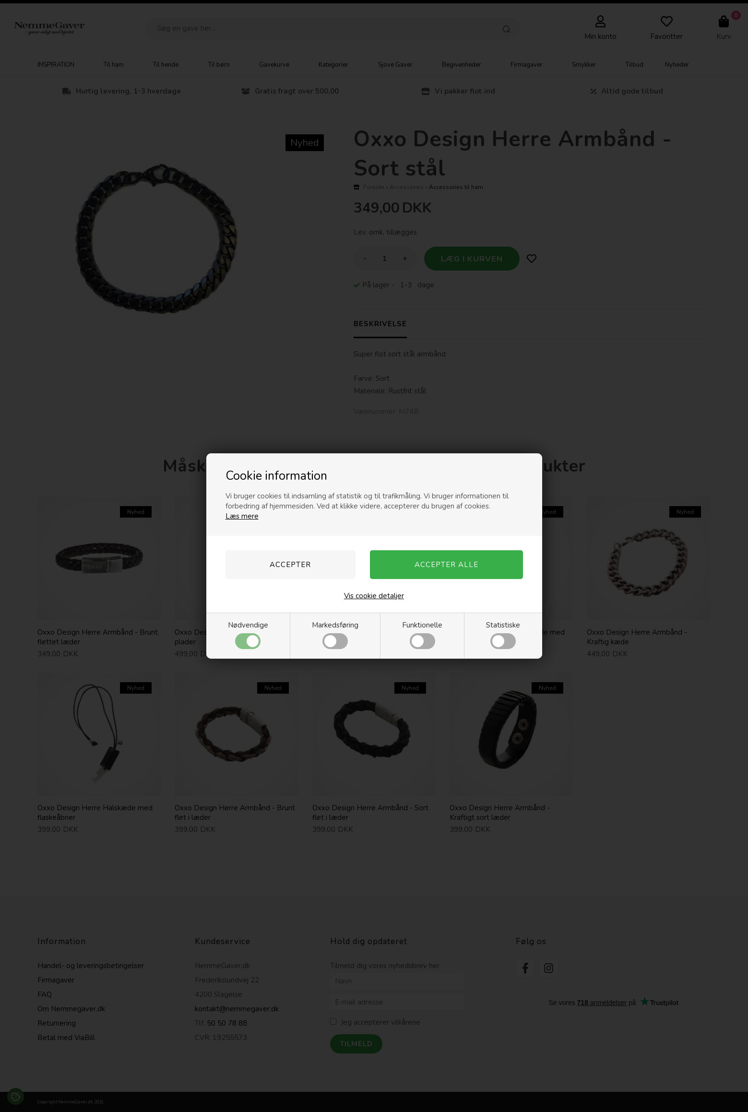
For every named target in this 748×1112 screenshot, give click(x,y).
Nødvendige (248, 634)
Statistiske (503, 634)
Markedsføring (335, 634)
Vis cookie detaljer (374, 596)
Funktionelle (422, 634)
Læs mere (242, 516)
